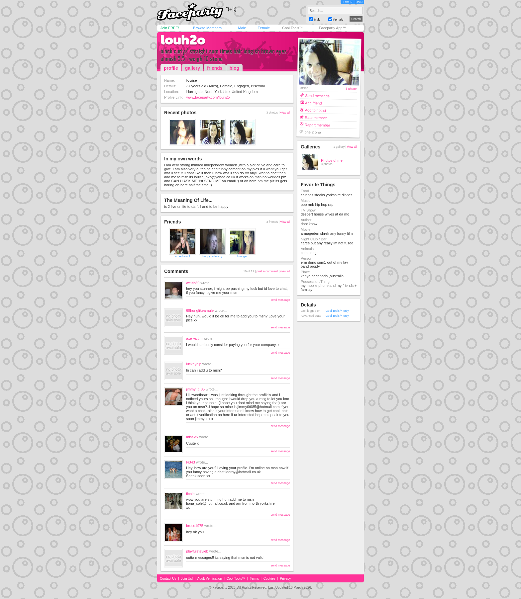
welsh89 (192, 283)
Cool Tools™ (292, 28)
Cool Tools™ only (337, 310)
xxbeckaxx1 (182, 256)
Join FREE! (169, 28)
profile (171, 68)
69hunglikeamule (200, 310)
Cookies (269, 578)
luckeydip (193, 364)
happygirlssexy (212, 256)
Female (264, 28)
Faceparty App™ (332, 28)
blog (235, 68)
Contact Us (168, 578)
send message (280, 299)
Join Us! (187, 578)
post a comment (267, 271)
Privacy (285, 578)
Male (242, 28)
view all (285, 112)
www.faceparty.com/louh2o (208, 97)
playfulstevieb (197, 551)
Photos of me (332, 160)
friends (215, 68)
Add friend (313, 103)
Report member (317, 125)
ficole (190, 494)
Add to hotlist (315, 110)
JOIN (360, 2)
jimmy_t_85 (195, 389)
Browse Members (207, 28)
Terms (254, 578)
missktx (192, 437)
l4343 (190, 462)
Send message (317, 95)
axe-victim (194, 338)
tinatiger (242, 256)
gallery (192, 68)
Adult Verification (209, 578)
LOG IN (347, 2)
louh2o (182, 39)
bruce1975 (194, 526)
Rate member (316, 117)
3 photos (351, 89)
